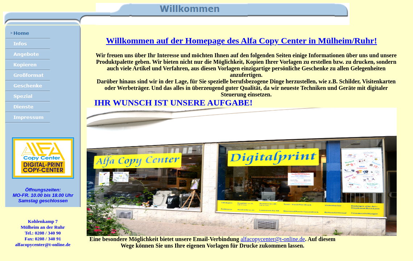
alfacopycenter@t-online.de (272, 239)
